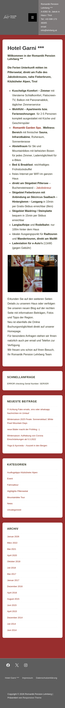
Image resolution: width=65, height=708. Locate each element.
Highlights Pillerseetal (17, 491)
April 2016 (12, 592)
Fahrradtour (12, 485)
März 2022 (12, 543)
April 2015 (12, 611)
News (10, 503)
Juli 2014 (11, 624)
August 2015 (13, 599)
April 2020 (12, 555)
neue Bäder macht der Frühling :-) (23, 429)
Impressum (27, 678)
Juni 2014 (11, 630)
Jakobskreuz (43, 187)
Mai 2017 (11, 574)
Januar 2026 (13, 536)
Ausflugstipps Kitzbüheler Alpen (22, 472)
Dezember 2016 (15, 586)
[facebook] (8, 665)
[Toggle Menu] (32, 17)
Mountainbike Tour (16, 497)
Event (10, 478)
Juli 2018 (11, 567)
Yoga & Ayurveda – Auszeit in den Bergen (27, 445)
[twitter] (17, 665)
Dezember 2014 (15, 617)
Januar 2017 (13, 580)
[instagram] (26, 665)
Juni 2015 (11, 605)
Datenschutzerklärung (46, 678)
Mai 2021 (11, 549)
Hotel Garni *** (12, 678)
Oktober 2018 (13, 561)
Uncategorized (14, 510)
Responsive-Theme (32, 697)
